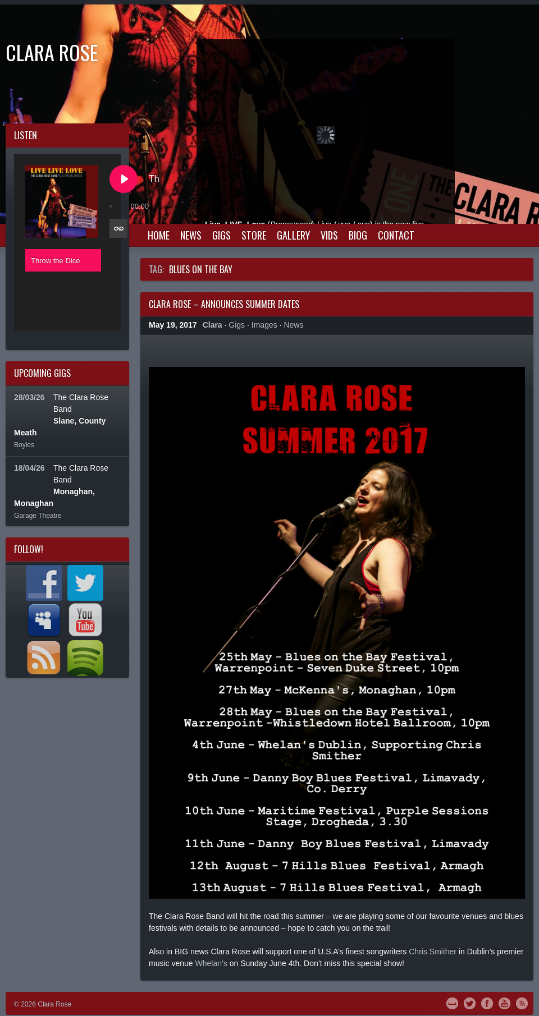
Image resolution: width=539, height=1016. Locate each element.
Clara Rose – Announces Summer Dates (224, 304)
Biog (358, 235)
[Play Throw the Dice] (123, 179)
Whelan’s (211, 963)
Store (253, 235)
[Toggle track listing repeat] (118, 228)
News (191, 235)
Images (264, 324)
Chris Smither (432, 951)
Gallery (293, 235)
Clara (212, 324)
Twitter (470, 1002)
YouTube (504, 1002)
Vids (329, 235)
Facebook (487, 1002)
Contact (396, 235)
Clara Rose (52, 52)
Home (159, 235)
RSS (522, 1002)
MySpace (452, 1002)
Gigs (221, 235)
